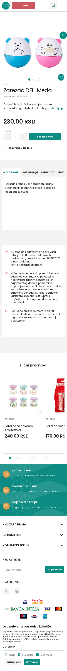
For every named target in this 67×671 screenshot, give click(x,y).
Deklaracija (30, 172)
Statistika (28, 654)
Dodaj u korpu (45, 136)
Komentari (48, 172)
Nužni (12, 654)
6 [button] (32, 458)
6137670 (55, 258)
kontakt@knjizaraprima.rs (26, 265)
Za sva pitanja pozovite (26, 475)
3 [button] (38, 79)
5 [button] (27, 458)
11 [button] (53, 458)
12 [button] (57, 458)
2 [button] (34, 79)
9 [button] (45, 458)
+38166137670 (48, 475)
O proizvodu (11, 172)
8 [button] (40, 458)
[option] (33, 49)
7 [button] (36, 458)
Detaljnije (57, 108)
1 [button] (29, 79)
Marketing (47, 654)
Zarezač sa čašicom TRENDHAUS (19, 427)
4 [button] (23, 458)
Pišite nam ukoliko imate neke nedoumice (36, 491)
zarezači (10, 419)
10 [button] (49, 458)
